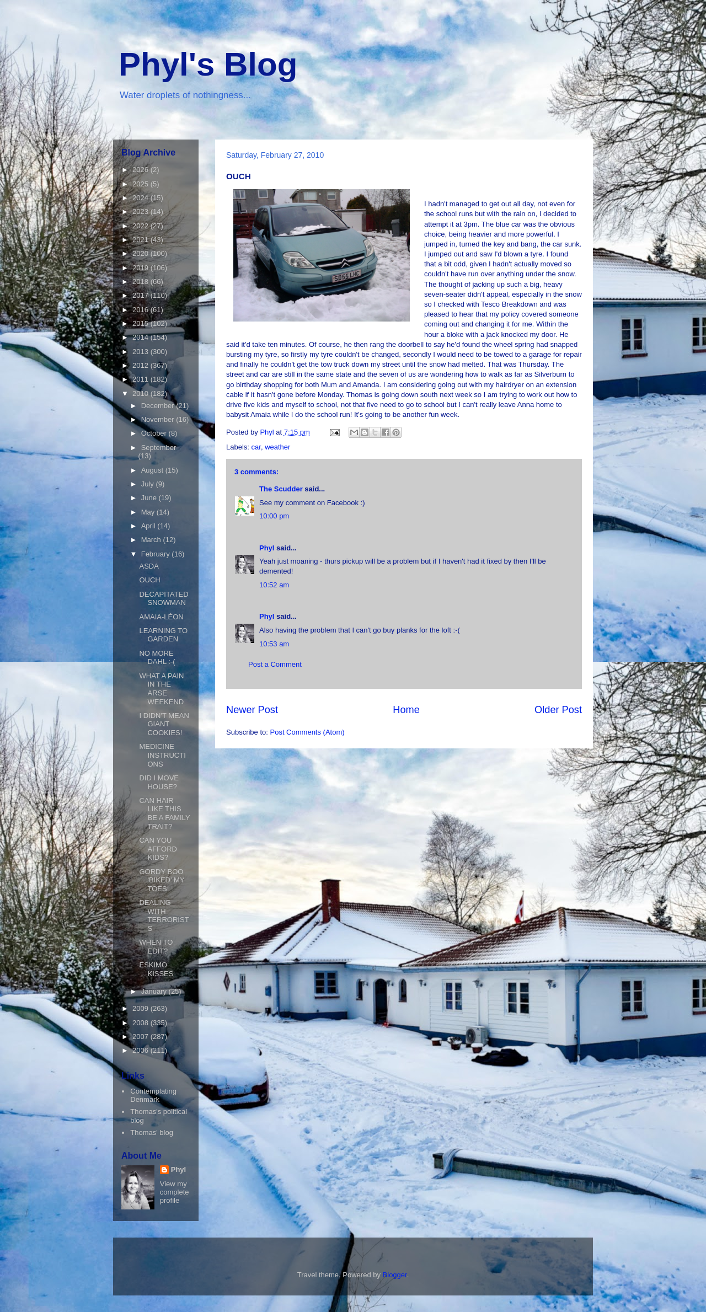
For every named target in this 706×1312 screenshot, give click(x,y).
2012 (141, 365)
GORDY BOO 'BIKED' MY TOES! (161, 880)
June (150, 498)
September (158, 447)
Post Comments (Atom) (307, 732)
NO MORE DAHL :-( (157, 657)
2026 (141, 169)
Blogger (395, 1275)
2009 (141, 1008)
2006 (141, 1050)
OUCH (149, 580)
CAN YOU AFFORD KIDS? (157, 848)
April (149, 526)
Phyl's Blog (208, 64)
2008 (141, 1023)
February (156, 554)
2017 (141, 295)
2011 (141, 379)
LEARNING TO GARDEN (163, 635)
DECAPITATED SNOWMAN (163, 598)
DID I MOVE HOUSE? (159, 782)
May (149, 512)
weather (277, 447)
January (155, 991)
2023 (141, 211)
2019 (141, 268)
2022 (141, 226)
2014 (141, 337)
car (256, 447)
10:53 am (274, 644)
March (152, 539)
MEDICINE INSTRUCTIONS (162, 755)
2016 (141, 310)
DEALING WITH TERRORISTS (164, 915)
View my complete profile (174, 1192)
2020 (141, 253)
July (148, 484)
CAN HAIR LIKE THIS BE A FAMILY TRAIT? (164, 813)
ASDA (148, 566)
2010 (141, 393)
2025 (141, 184)
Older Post (558, 709)
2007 (141, 1036)
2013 (141, 351)
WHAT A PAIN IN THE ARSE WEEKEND (161, 689)
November (158, 419)
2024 (141, 198)
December (158, 405)
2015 (141, 323)
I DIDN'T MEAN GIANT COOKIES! (164, 724)
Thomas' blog (151, 1132)
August (153, 470)
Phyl (266, 548)
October (155, 433)
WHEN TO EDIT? (156, 946)
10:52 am (274, 585)
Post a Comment (275, 664)
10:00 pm (274, 516)
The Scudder (281, 489)
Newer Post (252, 709)
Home (406, 709)
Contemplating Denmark (153, 1095)
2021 (141, 239)
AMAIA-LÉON (161, 617)
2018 (141, 281)
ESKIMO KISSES (156, 969)
